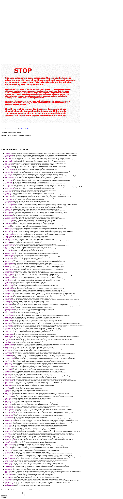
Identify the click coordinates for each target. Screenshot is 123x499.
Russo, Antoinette (9, 418)
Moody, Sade (8, 352)
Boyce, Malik (8, 425)
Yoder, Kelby (8, 195)
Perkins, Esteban (9, 477)
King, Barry (8, 377)
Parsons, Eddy (8, 422)
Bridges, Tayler (9, 334)
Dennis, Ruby (8, 287)
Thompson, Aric (9, 250)
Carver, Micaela (9, 179)
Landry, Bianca (9, 169)
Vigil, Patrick (8, 164)
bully (27, 128)
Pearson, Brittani (9, 372)
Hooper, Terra (8, 347)
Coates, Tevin (8, 331)
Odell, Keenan (8, 271)
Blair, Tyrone (8, 369)
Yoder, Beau (8, 339)
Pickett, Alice (8, 276)
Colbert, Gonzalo (9, 309)
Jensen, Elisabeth (9, 206)
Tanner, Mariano (9, 269)
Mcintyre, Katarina (10, 204)
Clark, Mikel (8, 436)
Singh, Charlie (8, 465)
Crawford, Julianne (10, 239)
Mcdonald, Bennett (10, 217)
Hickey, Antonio (9, 399)
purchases (21, 128)
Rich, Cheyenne (9, 295)
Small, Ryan (8, 434)
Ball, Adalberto (9, 345)
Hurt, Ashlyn (8, 393)
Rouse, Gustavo (9, 183)
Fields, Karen (8, 460)
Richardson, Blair (9, 256)
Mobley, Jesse (8, 387)
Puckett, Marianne (9, 241)
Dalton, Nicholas (9, 279)
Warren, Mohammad (10, 244)
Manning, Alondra (9, 272)
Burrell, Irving (8, 209)
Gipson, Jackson (9, 231)
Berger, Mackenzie (10, 409)
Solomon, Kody (9, 312)
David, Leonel (8, 330)
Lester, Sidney (8, 158)
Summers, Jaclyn (9, 201)
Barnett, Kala (8, 214)
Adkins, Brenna (9, 336)
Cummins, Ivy (8, 202)
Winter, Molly (8, 368)
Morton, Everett (9, 355)
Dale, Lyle (7, 249)
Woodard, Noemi (9, 306)
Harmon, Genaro (9, 384)
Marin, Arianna (9, 155)
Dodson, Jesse (8, 404)
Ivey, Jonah (8, 291)
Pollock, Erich (8, 428)
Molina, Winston (9, 268)
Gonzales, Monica (9, 255)
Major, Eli (7, 242)
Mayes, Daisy (8, 426)
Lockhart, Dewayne (10, 442)
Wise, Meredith (9, 222)
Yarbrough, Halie (9, 185)
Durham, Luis (8, 322)
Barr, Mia (7, 350)
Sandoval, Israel (9, 414)
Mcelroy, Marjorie (9, 188)
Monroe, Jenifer (9, 290)
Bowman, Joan (8, 314)
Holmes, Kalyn (9, 379)
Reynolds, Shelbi (9, 263)
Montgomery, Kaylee (10, 171)
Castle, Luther (8, 326)
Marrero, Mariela (9, 288)
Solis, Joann (8, 388)
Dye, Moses (8, 298)
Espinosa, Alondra (9, 337)
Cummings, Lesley (10, 293)
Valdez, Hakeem (9, 461)
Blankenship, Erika (10, 439)
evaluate (9, 128)
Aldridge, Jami (8, 450)
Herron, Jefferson (9, 245)
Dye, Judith (8, 374)
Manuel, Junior (9, 187)
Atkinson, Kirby (9, 228)
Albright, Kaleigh (9, 274)
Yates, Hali (7, 166)
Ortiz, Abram (8, 212)
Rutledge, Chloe (9, 366)
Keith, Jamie (8, 252)
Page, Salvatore (9, 482)
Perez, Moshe (8, 182)
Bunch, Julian (8, 353)
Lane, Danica (8, 180)
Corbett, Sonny (9, 333)
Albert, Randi (8, 449)
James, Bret (8, 191)
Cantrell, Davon (9, 260)
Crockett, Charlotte (10, 395)
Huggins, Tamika (9, 344)
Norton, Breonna (9, 161)
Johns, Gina (8, 328)
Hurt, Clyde (8, 401)
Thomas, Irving (9, 380)
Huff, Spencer (8, 471)
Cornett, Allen (8, 153)
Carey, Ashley (8, 396)
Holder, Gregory (9, 472)
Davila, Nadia (8, 385)
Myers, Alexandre (9, 220)
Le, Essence (8, 452)
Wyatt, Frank (8, 190)
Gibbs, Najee (8, 207)
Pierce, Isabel (8, 468)
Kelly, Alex (8, 391)
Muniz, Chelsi (8, 411)
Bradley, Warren (9, 266)
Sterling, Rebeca (9, 457)
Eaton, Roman (8, 479)
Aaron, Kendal (8, 480)
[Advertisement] (77, 30)
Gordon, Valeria (9, 210)
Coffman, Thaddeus (10, 441)
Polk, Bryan (8, 226)
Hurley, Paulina (9, 156)
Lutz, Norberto (8, 433)
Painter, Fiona (8, 303)
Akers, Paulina (8, 363)
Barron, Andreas (9, 415)
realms (3, 128)
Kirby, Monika (8, 168)
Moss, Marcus (8, 304)
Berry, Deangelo (9, 325)
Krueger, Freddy (9, 484)
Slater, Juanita (8, 371)
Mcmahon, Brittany (10, 357)
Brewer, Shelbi (8, 323)
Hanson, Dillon (9, 215)
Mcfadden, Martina (10, 412)
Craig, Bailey (8, 466)
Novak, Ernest (8, 264)
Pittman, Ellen (8, 280)
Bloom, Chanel (9, 307)
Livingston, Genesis (10, 358)
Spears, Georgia (9, 474)
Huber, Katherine (9, 444)
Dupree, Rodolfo (9, 407)
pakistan (15, 128)
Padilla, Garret (8, 361)
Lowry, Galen (8, 199)
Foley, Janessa (8, 430)
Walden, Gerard (9, 417)
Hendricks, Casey (9, 253)
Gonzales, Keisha (9, 177)
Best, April (7, 247)
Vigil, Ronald (8, 236)
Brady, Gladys (8, 398)
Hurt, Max (7, 163)
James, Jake (8, 406)
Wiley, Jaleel (8, 390)
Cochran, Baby (9, 175)
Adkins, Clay (8, 317)
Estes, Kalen (8, 342)
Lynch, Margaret (9, 237)
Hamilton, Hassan (9, 485)
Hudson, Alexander (10, 458)
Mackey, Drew (8, 193)
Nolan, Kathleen (9, 463)
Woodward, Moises (10, 453)
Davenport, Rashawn (10, 476)
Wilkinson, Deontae (10, 420)
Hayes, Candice (9, 283)
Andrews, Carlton (9, 277)
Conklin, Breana (9, 258)
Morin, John (8, 282)
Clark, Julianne (9, 315)
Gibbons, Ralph (9, 299)
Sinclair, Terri (8, 233)
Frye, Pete (7, 225)
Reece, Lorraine (9, 223)
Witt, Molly (8, 261)
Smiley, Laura (8, 447)
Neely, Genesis (9, 469)
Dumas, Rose (8, 360)
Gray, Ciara (8, 382)
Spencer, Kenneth (9, 234)
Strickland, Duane (9, 172)
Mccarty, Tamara (9, 431)
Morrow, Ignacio (9, 229)
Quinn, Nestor (8, 320)
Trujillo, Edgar (8, 301)
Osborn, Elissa (8, 198)
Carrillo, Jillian (9, 403)
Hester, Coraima (9, 285)
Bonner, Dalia (8, 438)
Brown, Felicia (8, 423)
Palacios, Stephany (10, 160)
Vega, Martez (8, 445)
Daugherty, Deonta (10, 364)
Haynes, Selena (9, 310)
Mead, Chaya (8, 296)
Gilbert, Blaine (8, 341)
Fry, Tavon (7, 349)
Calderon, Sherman (10, 376)
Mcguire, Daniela (9, 455)
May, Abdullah (8, 174)
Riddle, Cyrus (8, 196)
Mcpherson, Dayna (10, 318)
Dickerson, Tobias (9, 218)
